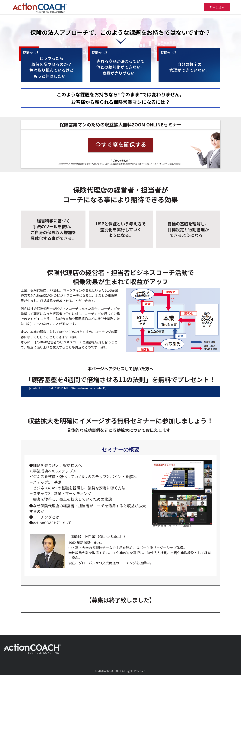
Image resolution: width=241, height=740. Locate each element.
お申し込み (216, 7)
